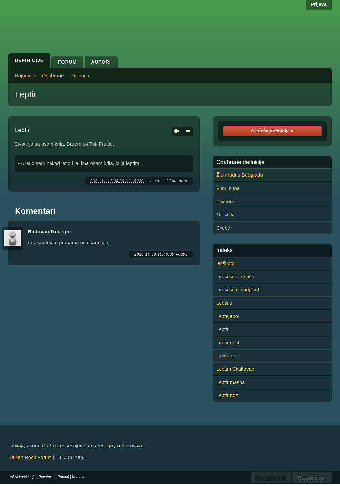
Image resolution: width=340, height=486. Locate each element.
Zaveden (225, 201)
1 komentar (176, 181)
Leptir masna (230, 382)
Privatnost (47, 477)
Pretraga (79, 75)
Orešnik (224, 214)
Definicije (29, 60)
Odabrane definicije (240, 162)
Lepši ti (224, 303)
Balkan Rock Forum (30, 457)
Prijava (319, 4)
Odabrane (53, 75)
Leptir (25, 94)
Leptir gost (227, 342)
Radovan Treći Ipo (49, 231)
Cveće (223, 228)
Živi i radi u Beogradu (239, 175)
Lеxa (154, 181)
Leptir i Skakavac (235, 369)
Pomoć (63, 477)
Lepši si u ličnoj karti (238, 289)
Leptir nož (227, 395)
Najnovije (25, 75)
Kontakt (78, 477)
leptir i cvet (228, 355)
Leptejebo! (227, 316)
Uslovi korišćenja (22, 477)
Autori (101, 62)
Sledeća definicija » (272, 130)
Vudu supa (228, 188)
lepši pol (225, 263)
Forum (67, 62)
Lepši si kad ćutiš (235, 276)
